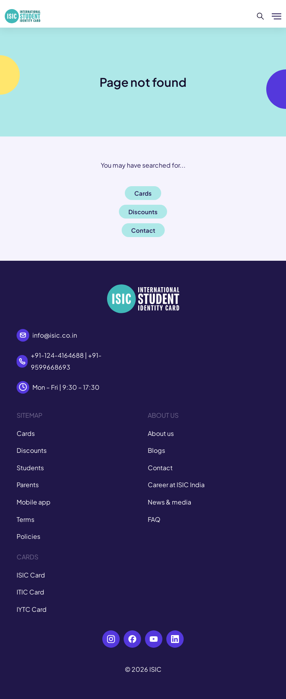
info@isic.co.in (54, 335)
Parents (28, 484)
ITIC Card (30, 592)
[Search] (260, 16)
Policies (28, 536)
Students (30, 468)
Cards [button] (143, 193)
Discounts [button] (143, 211)
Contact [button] (143, 230)
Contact (160, 468)
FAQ (154, 519)
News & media (169, 502)
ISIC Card (31, 575)
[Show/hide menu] (276, 16)
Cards (26, 433)
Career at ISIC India (176, 484)
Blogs (156, 450)
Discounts (32, 450)
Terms (25, 519)
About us (161, 433)
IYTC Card (32, 609)
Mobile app (34, 502)
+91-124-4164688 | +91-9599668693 (66, 361)
